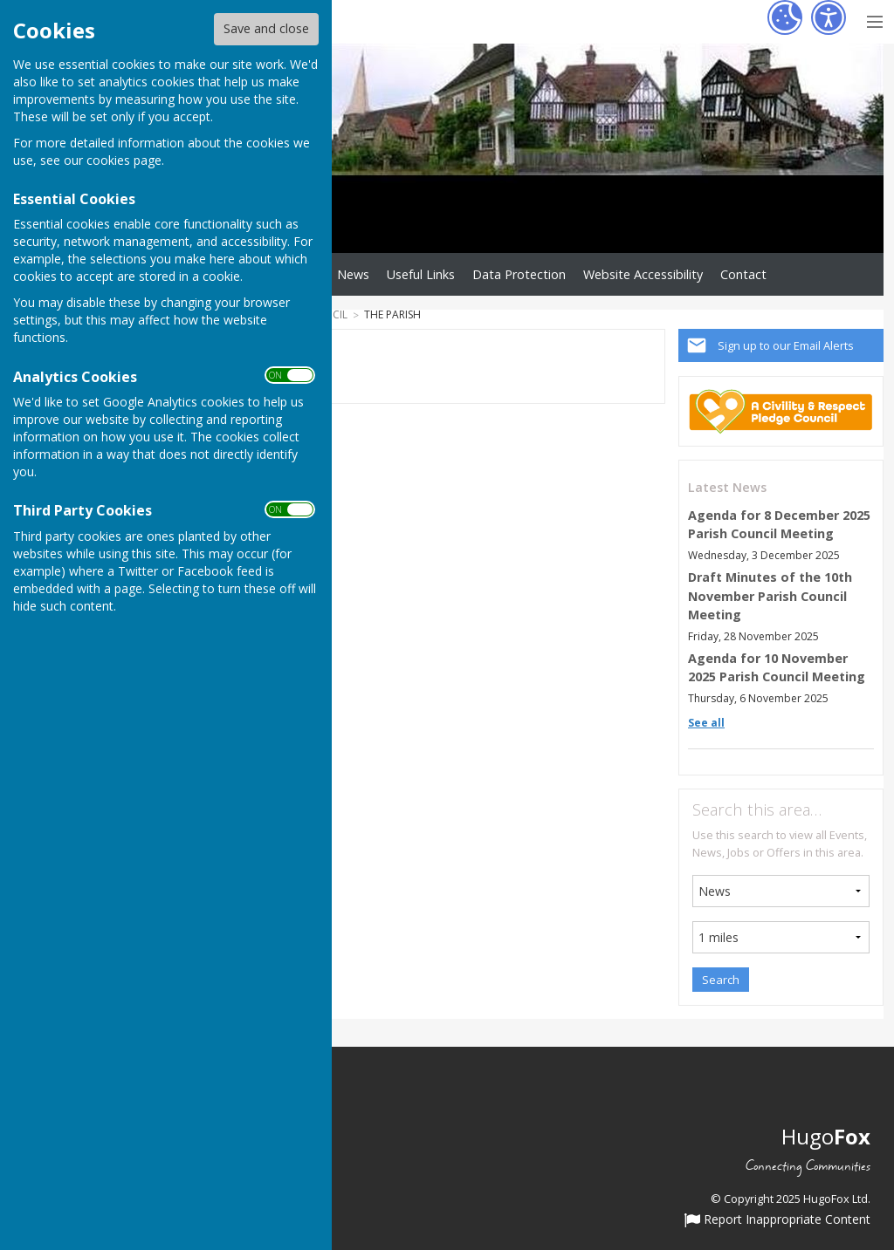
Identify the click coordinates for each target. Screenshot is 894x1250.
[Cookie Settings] (784, 17)
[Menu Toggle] (874, 19)
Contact (743, 274)
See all (706, 722)
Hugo (825, 1136)
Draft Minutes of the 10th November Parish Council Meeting (770, 596)
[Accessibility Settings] (828, 17)
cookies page (124, 160)
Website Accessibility (643, 274)
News (353, 274)
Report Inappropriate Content (777, 1220)
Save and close (266, 28)
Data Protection (519, 274)
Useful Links (421, 274)
